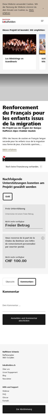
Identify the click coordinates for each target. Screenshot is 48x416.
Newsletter (7, 379)
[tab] (8, 196)
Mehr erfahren (10, 149)
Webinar (6, 391)
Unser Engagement (10, 372)
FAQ (4, 394)
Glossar (5, 397)
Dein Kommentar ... (12, 305)
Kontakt (6, 401)
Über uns (6, 369)
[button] (42, 21)
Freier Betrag (17, 225)
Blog (4, 375)
